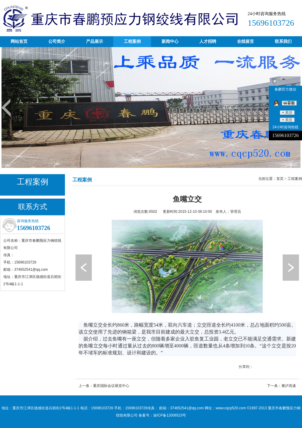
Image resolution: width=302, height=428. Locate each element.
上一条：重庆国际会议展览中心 (104, 386)
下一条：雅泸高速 (281, 386)
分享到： (246, 367)
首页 (280, 179)
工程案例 (295, 179)
